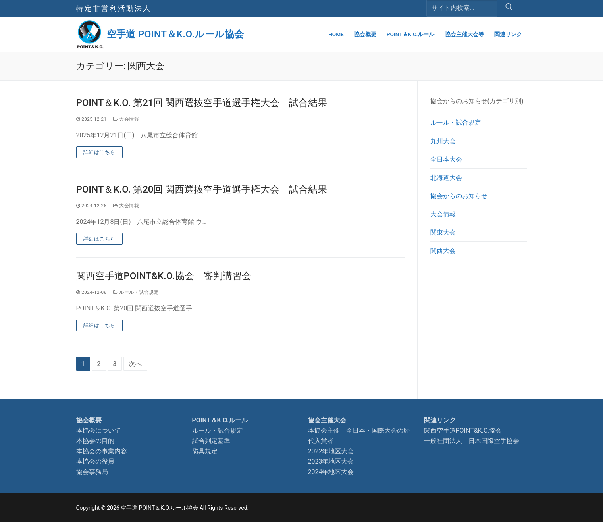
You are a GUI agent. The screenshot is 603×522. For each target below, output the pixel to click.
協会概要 (111, 420)
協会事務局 (92, 472)
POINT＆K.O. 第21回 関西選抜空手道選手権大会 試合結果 (202, 102)
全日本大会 (446, 159)
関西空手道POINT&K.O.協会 (463, 430)
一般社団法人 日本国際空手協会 (471, 441)
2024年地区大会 (331, 472)
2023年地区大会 (331, 461)
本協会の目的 (95, 441)
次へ (135, 364)
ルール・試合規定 (136, 292)
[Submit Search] (509, 8)
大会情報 (126, 119)
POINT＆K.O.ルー (226, 420)
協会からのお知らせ (458, 196)
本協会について (98, 430)
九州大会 (443, 141)
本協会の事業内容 (101, 451)
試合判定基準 (211, 441)
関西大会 (443, 250)
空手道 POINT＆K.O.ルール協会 (175, 34)
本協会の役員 (95, 461)
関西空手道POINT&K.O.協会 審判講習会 (163, 275)
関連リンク (459, 420)
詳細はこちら (99, 152)
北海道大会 (446, 177)
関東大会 (443, 232)
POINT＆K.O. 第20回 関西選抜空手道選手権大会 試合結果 (202, 189)
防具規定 (205, 451)
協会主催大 (343, 420)
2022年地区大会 (331, 451)
